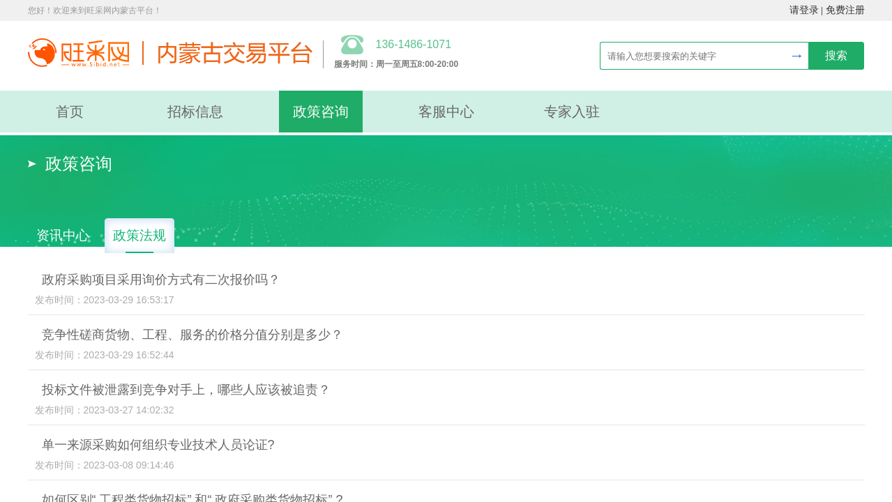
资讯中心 (62, 235)
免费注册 (845, 10)
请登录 (804, 10)
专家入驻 (572, 111)
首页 (70, 111)
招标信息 (195, 111)
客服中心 (446, 111)
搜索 (836, 55)
